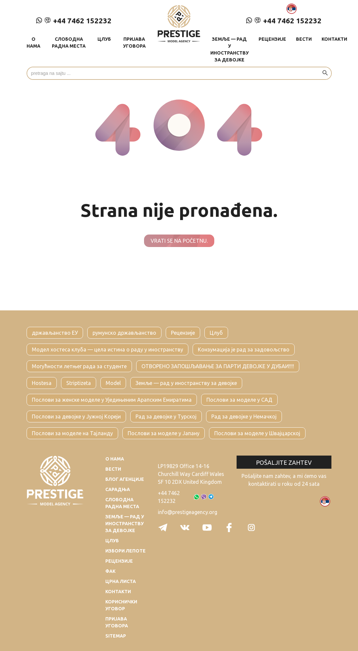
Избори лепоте (125, 550)
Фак (110, 571)
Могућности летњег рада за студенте (79, 366)
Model (113, 383)
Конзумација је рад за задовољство (243, 349)
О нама (33, 42)
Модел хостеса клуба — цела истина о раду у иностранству (107, 349)
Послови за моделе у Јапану (164, 433)
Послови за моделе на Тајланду (72, 433)
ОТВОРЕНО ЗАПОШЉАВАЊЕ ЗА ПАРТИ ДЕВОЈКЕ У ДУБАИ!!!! (217, 366)
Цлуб (104, 39)
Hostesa (42, 383)
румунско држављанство (124, 333)
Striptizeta (78, 383)
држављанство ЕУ (55, 333)
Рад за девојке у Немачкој (244, 416)
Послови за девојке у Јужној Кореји (76, 416)
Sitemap (115, 636)
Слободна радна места (69, 42)
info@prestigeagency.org (187, 512)
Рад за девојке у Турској (166, 416)
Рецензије (272, 39)
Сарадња (117, 489)
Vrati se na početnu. (179, 241)
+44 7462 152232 (74, 20)
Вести (304, 39)
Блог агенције (124, 479)
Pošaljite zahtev (284, 462)
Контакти (334, 39)
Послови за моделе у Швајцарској (257, 433)
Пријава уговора (134, 42)
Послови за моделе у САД (239, 400)
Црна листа (120, 581)
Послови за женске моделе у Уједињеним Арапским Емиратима (112, 400)
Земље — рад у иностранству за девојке (229, 49)
